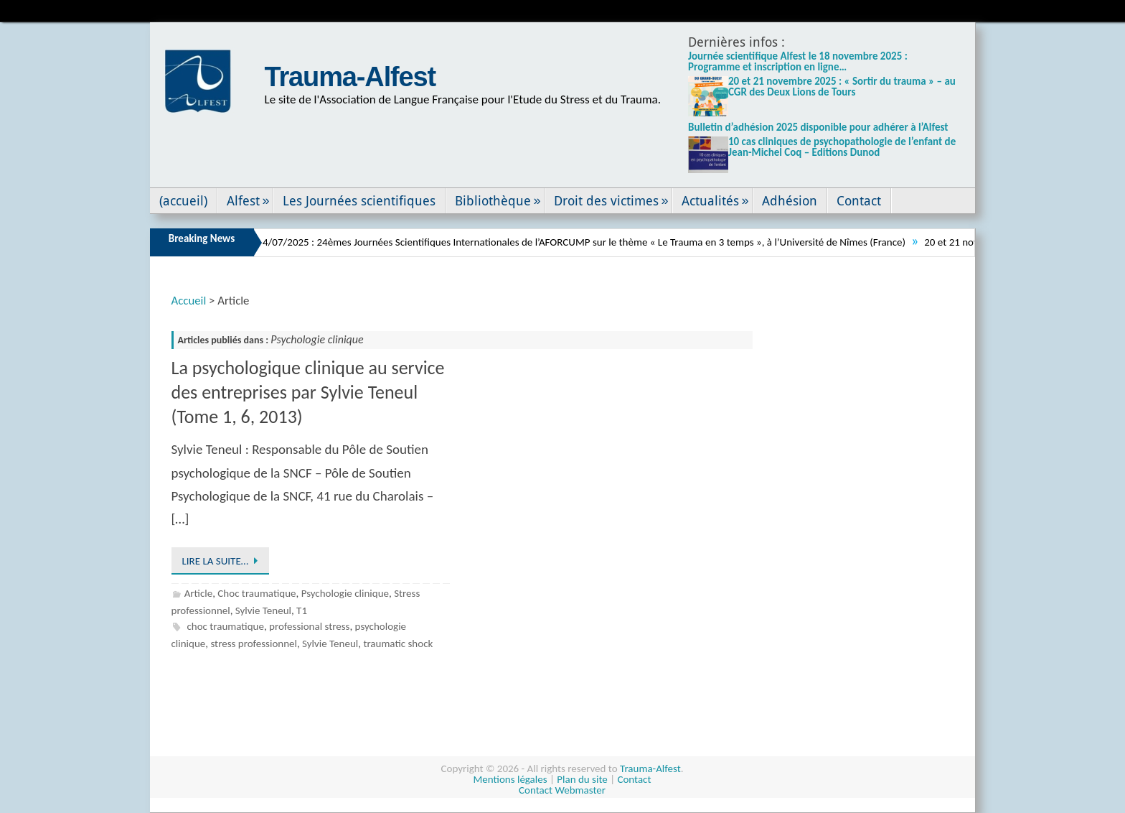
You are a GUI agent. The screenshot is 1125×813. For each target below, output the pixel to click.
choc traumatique (225, 626)
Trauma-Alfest (350, 76)
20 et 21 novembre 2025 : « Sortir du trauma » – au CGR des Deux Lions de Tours (842, 86)
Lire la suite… (223, 560)
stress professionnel (253, 643)
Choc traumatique (256, 593)
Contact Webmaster (562, 790)
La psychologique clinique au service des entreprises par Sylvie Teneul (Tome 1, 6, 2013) (308, 392)
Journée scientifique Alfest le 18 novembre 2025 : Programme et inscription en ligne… (798, 61)
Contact (634, 779)
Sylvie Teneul (263, 610)
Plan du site (582, 779)
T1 (301, 610)
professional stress (309, 626)
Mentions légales (510, 779)
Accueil (189, 300)
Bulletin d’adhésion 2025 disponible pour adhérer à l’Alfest (818, 127)
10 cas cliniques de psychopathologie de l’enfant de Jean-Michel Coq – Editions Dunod (842, 147)
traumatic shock (398, 643)
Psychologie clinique (345, 593)
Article (198, 593)
